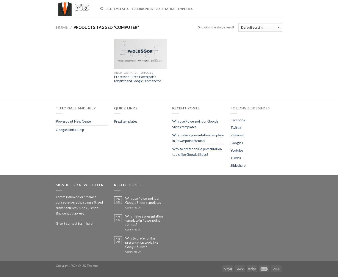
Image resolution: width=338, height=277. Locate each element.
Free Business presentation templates (162, 9)
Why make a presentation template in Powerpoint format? (198, 138)
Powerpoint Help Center (74, 121)
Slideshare (238, 165)
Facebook (238, 120)
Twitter (236, 127)
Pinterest (237, 135)
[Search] (101, 9)
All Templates (117, 9)
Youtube (236, 150)
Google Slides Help (70, 130)
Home (62, 27)
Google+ (237, 143)
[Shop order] (260, 27)
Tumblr (235, 158)
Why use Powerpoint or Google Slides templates (195, 124)
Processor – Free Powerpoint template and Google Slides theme (137, 79)
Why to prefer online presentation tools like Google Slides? (197, 151)
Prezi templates (125, 121)
